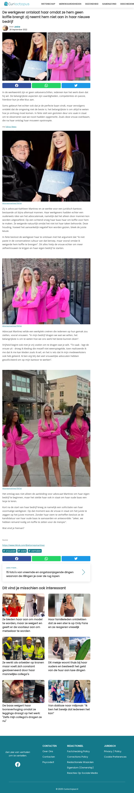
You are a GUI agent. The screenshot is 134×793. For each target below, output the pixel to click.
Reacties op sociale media (82, 773)
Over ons (47, 751)
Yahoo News (10, 126)
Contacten (48, 756)
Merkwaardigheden (70, 3)
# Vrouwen (9, 550)
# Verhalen (34, 550)
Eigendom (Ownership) (80, 767)
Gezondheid (91, 3)
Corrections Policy (77, 756)
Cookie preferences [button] (115, 756)
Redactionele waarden (80, 762)
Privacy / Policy (112, 751)
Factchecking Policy (78, 751)
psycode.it (48, 762)
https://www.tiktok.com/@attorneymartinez (23, 545)
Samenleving (109, 3)
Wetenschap (48, 3)
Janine (17, 26)
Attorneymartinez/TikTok (12, 203)
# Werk (22, 550)
